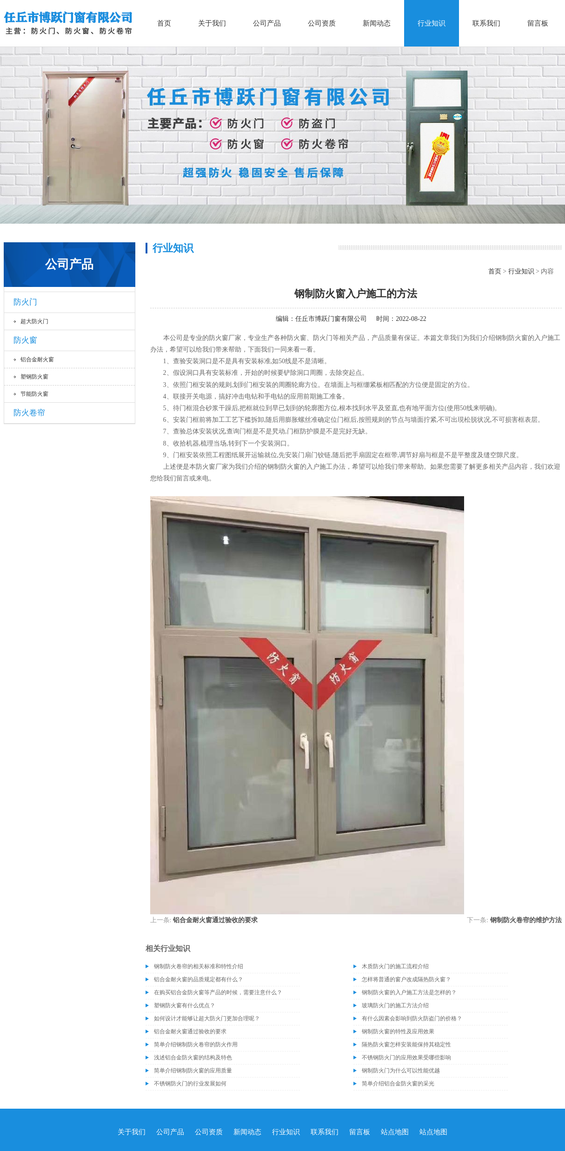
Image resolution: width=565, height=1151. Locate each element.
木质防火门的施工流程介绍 (395, 966)
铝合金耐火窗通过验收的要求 (215, 920)
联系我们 (486, 23)
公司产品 (267, 23)
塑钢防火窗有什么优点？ (184, 1005)
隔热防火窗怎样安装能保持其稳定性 (406, 1044)
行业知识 (431, 23)
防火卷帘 (29, 412)
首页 (164, 23)
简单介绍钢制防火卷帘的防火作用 (196, 1044)
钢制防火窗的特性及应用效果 (398, 1031)
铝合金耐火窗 (37, 359)
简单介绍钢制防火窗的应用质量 (193, 1070)
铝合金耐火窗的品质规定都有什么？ (198, 979)
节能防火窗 (34, 394)
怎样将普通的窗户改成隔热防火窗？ (406, 979)
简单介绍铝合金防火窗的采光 (398, 1083)
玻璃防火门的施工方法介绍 (395, 1005)
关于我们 (212, 23)
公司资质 (322, 23)
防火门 (25, 302)
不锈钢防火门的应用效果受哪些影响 (406, 1057)
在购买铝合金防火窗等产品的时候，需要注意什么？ (218, 992)
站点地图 (395, 1132)
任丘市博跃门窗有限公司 (331, 318)
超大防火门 (34, 321)
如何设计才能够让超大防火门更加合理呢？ (207, 1018)
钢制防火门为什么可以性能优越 (401, 1070)
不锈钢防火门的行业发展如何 (190, 1083)
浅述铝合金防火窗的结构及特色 (193, 1057)
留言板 (537, 23)
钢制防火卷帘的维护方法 (526, 920)
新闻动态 (377, 23)
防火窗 (25, 340)
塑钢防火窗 (34, 376)
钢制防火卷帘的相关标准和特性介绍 (198, 966)
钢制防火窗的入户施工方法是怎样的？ (409, 992)
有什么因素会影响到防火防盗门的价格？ (412, 1018)
